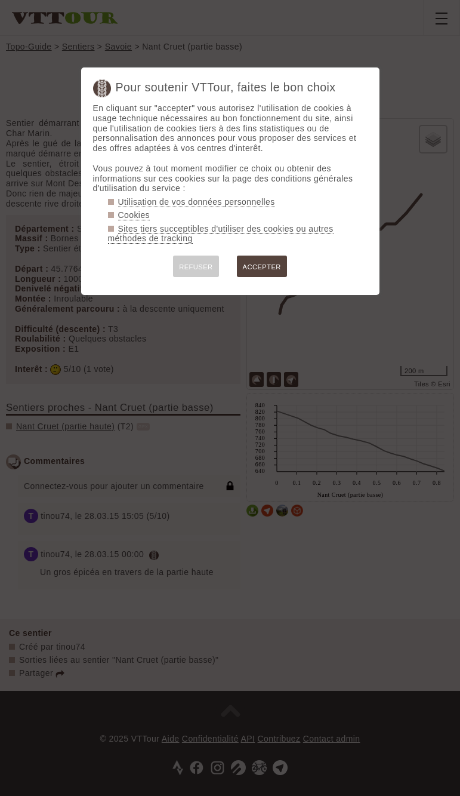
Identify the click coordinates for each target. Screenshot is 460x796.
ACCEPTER (262, 267)
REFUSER (195, 267)
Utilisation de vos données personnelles (196, 202)
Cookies (134, 215)
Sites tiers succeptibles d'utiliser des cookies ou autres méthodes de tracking (221, 234)
